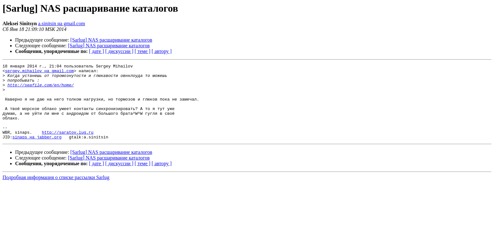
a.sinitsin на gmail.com (61, 23)
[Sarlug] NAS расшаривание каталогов (111, 40)
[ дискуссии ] (119, 51)
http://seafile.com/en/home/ (41, 89)
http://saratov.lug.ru (68, 146)
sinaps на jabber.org (36, 152)
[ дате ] (96, 51)
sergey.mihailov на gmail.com (39, 72)
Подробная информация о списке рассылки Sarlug (56, 192)
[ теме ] (142, 51)
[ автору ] (161, 51)
